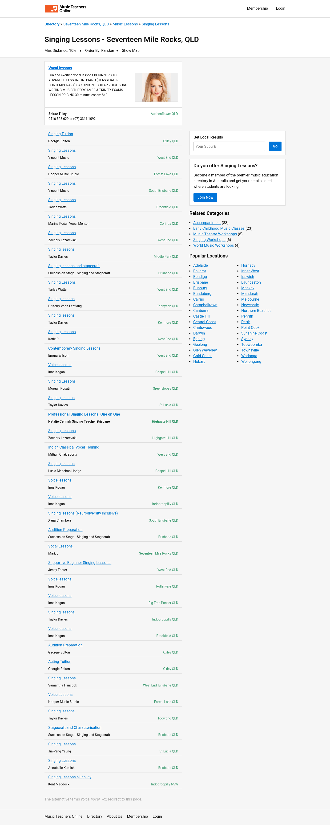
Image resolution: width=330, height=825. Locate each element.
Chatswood (202, 327)
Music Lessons (125, 24)
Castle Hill (201, 316)
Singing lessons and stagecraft (74, 266)
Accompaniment (207, 223)
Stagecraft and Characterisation (74, 727)
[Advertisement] (237, 94)
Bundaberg (202, 293)
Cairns (198, 299)
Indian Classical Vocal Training (73, 447)
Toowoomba (251, 344)
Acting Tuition (59, 661)
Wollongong (251, 361)
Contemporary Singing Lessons (74, 348)
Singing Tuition (60, 134)
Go (275, 146)
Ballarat (199, 271)
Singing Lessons (155, 24)
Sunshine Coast (254, 333)
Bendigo (200, 276)
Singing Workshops (209, 239)
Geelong (200, 344)
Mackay (247, 288)
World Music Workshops (213, 245)
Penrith (247, 316)
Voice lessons (60, 365)
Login (280, 8)
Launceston (251, 282)
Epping (199, 339)
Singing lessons (61, 249)
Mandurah (249, 293)
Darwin (199, 333)
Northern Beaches (256, 310)
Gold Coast (202, 356)
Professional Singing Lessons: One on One (84, 414)
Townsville (250, 350)
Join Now (205, 197)
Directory (52, 24)
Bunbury (200, 288)
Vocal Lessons (60, 546)
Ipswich (247, 276)
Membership (257, 8)
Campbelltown (205, 305)
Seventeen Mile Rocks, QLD (86, 24)
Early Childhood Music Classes (219, 228)
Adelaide (200, 265)
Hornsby (248, 265)
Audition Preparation (65, 529)
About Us (114, 816)
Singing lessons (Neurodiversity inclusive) (83, 513)
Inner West (250, 271)
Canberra (201, 310)
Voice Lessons (60, 694)
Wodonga (249, 356)
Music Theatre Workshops (215, 234)
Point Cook (250, 327)
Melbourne (250, 299)
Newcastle (250, 305)
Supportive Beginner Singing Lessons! (79, 562)
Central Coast (204, 322)
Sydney (247, 339)
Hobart (199, 361)
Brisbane (200, 282)
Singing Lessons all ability (69, 777)
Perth (245, 322)
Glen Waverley (205, 350)
